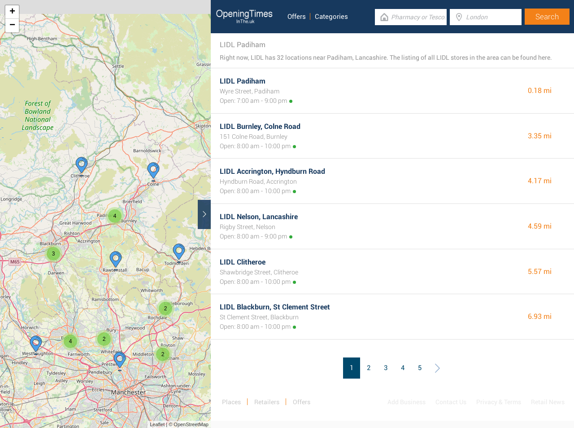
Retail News (548, 402)
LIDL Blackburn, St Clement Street (275, 307)
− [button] (12, 25)
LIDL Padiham (242, 81)
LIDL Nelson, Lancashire (259, 216)
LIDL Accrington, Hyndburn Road (272, 171)
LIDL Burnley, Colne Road (260, 126)
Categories (331, 17)
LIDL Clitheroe (242, 262)
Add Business (406, 402)
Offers (296, 17)
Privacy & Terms (498, 402)
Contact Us (450, 402)
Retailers (266, 402)
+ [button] (12, 12)
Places (231, 402)
